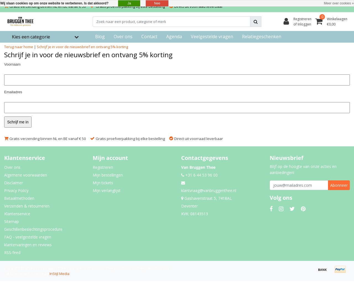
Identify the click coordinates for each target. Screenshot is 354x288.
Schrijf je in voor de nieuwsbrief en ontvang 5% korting (82, 46)
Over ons (12, 167)
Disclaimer (13, 182)
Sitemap (11, 221)
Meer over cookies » (339, 3)
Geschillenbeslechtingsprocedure (33, 229)
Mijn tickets (103, 182)
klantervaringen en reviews (28, 244)
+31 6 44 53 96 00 (199, 175)
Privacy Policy (16, 190)
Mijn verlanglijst (107, 190)
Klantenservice (17, 213)
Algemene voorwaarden (25, 175)
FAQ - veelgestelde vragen (27, 237)
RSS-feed (12, 252)
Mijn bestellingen (108, 175)
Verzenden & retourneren (27, 206)
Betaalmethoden (19, 198)
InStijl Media (59, 273)
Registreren (103, 167)
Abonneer (339, 185)
